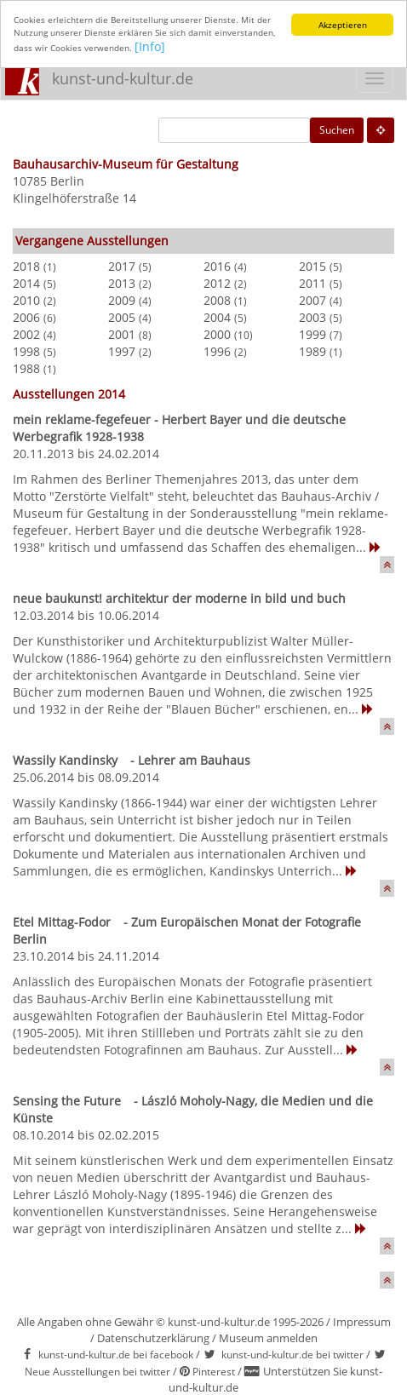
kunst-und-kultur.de (122, 78)
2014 (26, 283)
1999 (312, 334)
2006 (26, 317)
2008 (217, 300)
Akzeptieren (342, 25)
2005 (121, 317)
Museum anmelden (268, 1338)
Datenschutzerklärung (153, 1338)
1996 (217, 351)
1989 (312, 351)
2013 (121, 283)
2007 (312, 300)
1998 (26, 351)
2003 (312, 317)
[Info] (150, 46)
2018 (26, 266)
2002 (26, 334)
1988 (26, 368)
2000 (217, 334)
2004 (217, 317)
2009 (121, 300)
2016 (217, 266)
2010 (26, 300)
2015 (312, 266)
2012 (217, 283)
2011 (312, 283)
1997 (121, 351)
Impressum (362, 1321)
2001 (121, 334)
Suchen (336, 130)
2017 (121, 266)
